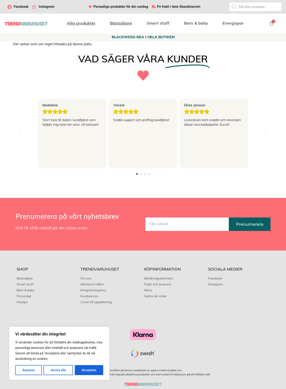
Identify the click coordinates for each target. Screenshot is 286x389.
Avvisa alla (58, 370)
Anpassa (28, 370)
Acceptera (89, 370)
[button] (20, 133)
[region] (59, 353)
